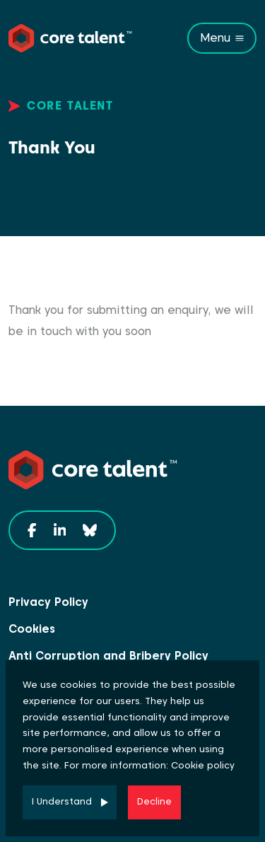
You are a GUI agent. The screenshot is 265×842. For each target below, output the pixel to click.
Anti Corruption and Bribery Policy (108, 655)
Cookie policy (203, 765)
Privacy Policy (48, 602)
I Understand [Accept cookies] (62, 801)
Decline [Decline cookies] (154, 801)
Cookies (31, 629)
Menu (215, 38)
